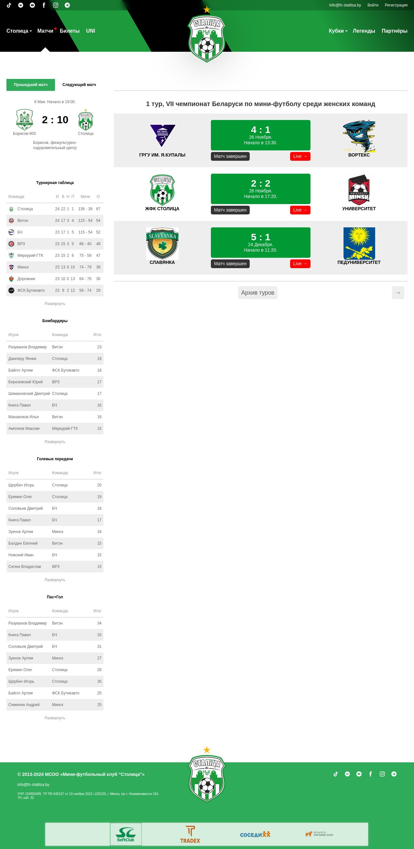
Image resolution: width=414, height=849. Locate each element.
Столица (17, 31)
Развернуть (55, 303)
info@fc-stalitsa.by (345, 5)
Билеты (70, 31)
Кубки (336, 31)
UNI (90, 31)
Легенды (364, 31)
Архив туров (257, 292)
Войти (372, 5)
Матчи (45, 31)
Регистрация (396, 5)
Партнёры (395, 31)
